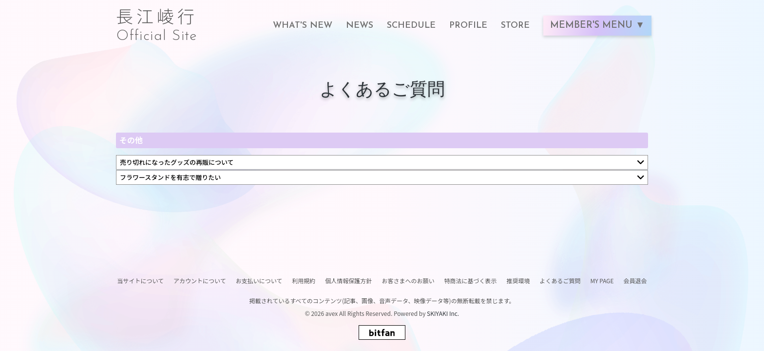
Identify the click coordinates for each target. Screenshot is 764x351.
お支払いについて (259, 280)
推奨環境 (518, 280)
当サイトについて (140, 280)
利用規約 (303, 280)
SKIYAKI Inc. (443, 313)
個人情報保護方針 (348, 280)
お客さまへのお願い (408, 280)
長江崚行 (157, 20)
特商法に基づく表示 (470, 280)
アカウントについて (199, 280)
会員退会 (635, 280)
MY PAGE (601, 280)
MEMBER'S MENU (592, 25)
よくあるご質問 (559, 280)
